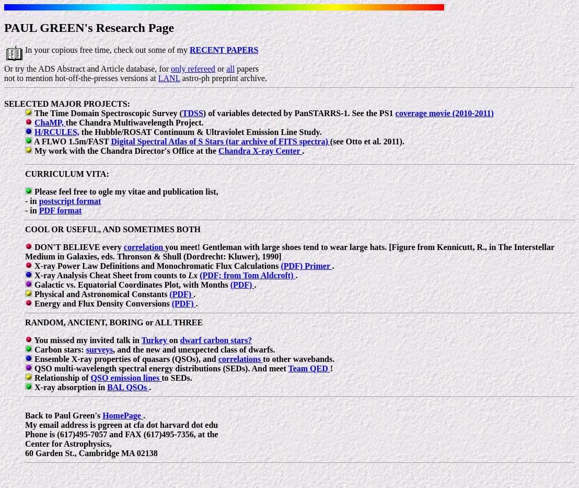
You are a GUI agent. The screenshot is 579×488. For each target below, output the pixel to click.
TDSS (192, 113)
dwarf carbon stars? (216, 340)
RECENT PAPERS (224, 50)
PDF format (60, 210)
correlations (240, 359)
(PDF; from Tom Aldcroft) (247, 275)
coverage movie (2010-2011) (445, 113)
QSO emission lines (126, 377)
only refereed (193, 68)
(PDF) (242, 284)
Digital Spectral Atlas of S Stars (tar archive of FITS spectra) (220, 141)
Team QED (309, 368)
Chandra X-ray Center (260, 150)
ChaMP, (50, 122)
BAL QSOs (128, 387)
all (230, 68)
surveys (99, 349)
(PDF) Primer (306, 266)
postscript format (70, 201)
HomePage (122, 415)
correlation (144, 247)
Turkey (155, 340)
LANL (169, 78)
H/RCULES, (56, 132)
